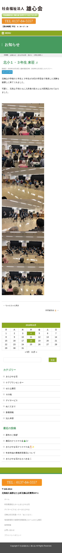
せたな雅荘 (11, 388)
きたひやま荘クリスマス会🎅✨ (20, 447)
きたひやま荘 (7, 72)
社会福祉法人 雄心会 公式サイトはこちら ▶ (20, 15)
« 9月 (27, 352)
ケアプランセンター (15, 382)
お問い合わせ (9, 530)
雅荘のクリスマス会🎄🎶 (17, 441)
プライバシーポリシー (12, 535)
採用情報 (7, 525)
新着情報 (10, 412)
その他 (9, 394)
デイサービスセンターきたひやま (17, 510)
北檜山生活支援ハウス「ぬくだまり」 (18, 515)
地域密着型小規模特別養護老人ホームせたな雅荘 (23, 520)
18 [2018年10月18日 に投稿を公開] (31, 341)
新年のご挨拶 (12, 435)
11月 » (34, 352)
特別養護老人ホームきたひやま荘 (17, 504)
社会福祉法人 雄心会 (28, 546)
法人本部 (10, 418)
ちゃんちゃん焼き (11, 305)
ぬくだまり (11, 406)
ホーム (6, 499)
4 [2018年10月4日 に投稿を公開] (31, 333)
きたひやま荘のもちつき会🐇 (19, 459)
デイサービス (12, 400)
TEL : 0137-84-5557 (22, 482)
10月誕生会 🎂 (52, 310)
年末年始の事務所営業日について (20, 453)
